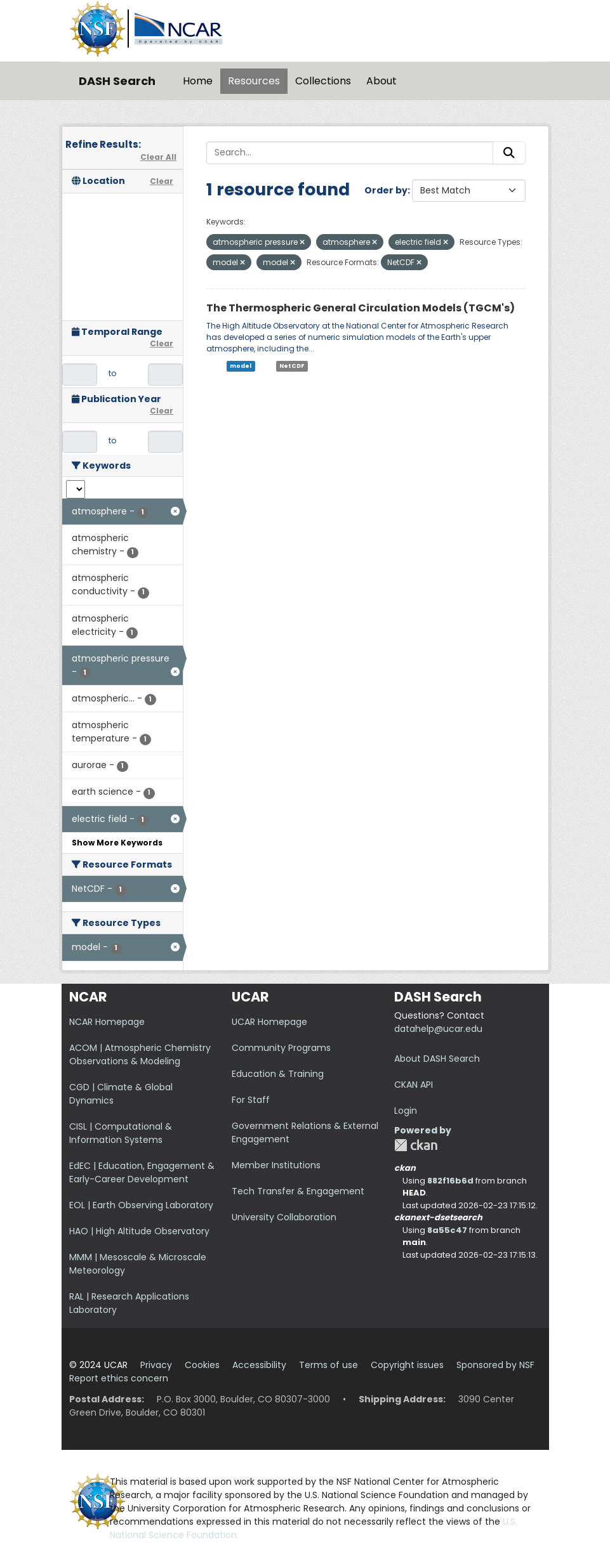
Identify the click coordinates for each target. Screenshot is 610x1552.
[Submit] (509, 152)
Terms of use (328, 1365)
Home (198, 81)
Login (405, 1110)
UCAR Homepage (269, 1021)
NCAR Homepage (107, 1021)
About (381, 81)
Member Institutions (276, 1165)
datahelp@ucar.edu (438, 1028)
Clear (161, 181)
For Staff (251, 1099)
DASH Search (117, 81)
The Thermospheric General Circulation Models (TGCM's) (360, 308)
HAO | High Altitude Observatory (139, 1231)
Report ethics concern (118, 1378)
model (240, 366)
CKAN (415, 1145)
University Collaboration (284, 1217)
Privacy (156, 1365)
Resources (254, 81)
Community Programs (281, 1047)
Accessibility (259, 1365)
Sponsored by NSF (495, 1365)
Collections (323, 81)
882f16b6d (450, 1181)
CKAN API (413, 1084)
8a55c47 (447, 1230)
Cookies (202, 1365)
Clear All (158, 157)
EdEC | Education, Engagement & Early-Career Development (142, 1172)
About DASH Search (437, 1058)
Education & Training (278, 1073)
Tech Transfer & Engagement (298, 1191)
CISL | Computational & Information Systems (120, 1133)
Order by (386, 190)
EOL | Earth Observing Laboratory (141, 1205)
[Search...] (349, 152)
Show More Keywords (117, 842)
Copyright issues (407, 1365)
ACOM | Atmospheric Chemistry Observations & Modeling (140, 1054)
